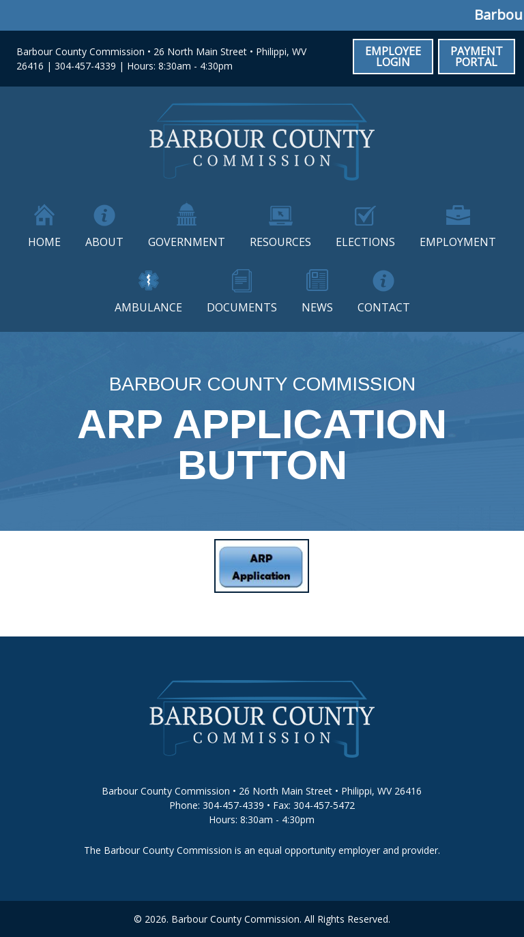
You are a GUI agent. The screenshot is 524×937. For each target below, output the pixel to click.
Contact (384, 307)
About (104, 241)
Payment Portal (476, 57)
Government (186, 241)
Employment (458, 241)
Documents (242, 307)
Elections (365, 241)
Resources (280, 241)
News (317, 307)
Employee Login (393, 57)
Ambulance (148, 307)
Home (44, 241)
